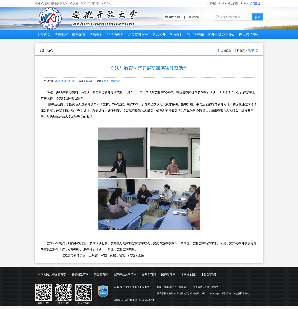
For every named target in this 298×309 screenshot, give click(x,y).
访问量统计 (256, 3)
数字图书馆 (195, 34)
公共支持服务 (138, 34)
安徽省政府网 (80, 274)
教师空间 (191, 17)
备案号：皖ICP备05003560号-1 (133, 287)
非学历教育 (115, 34)
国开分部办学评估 (221, 34)
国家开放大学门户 (124, 274)
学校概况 (61, 34)
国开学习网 (149, 274)
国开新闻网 (168, 274)
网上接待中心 (249, 34)
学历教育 (96, 34)
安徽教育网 (101, 274)
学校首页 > (241, 50)
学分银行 (176, 34)
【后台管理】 (209, 274)
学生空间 (172, 17)
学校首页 (44, 34)
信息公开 (159, 34)
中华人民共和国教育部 (52, 274)
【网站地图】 (189, 274)
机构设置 (79, 34)
